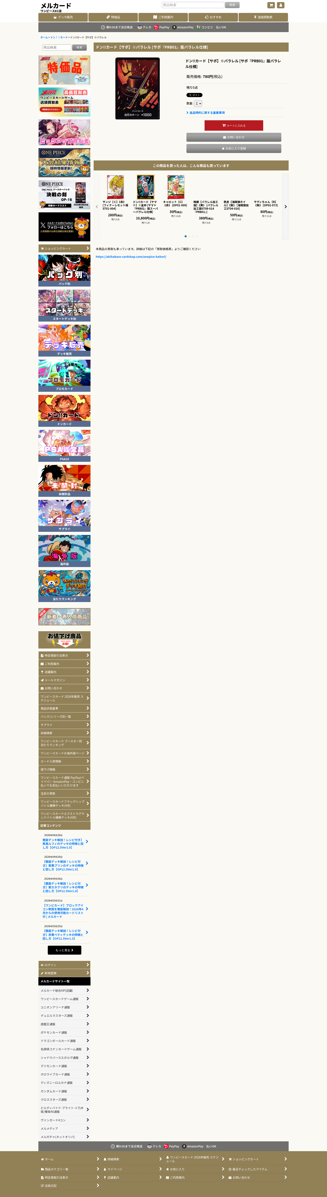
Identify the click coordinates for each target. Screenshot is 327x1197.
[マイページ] (280, 5)
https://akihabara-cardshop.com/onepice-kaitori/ (131, 256)
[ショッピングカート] (271, 5)
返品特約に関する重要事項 (205, 112)
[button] (233, 148)
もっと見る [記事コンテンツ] (64, 950)
